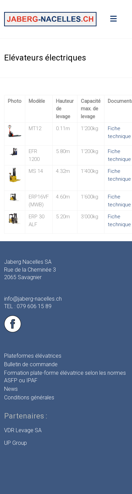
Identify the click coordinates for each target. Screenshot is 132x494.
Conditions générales (29, 397)
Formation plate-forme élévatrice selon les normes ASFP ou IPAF (65, 377)
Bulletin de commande (31, 364)
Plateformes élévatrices (32, 356)
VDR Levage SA (23, 430)
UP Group (15, 443)
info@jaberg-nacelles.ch (33, 299)
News (11, 389)
